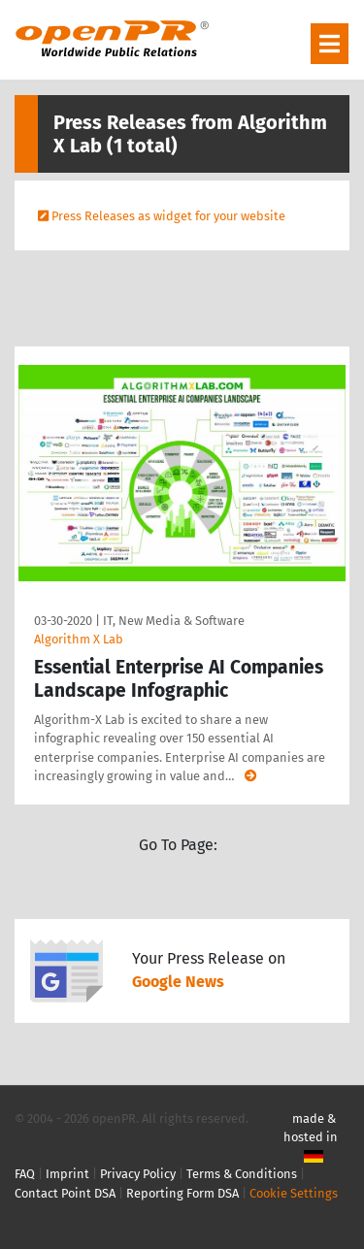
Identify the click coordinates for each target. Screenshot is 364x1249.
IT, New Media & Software (174, 620)
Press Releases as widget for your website (168, 216)
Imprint (67, 1174)
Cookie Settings (293, 1193)
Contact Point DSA (65, 1193)
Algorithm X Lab (78, 639)
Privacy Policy (138, 1174)
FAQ (25, 1174)
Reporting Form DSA (182, 1193)
